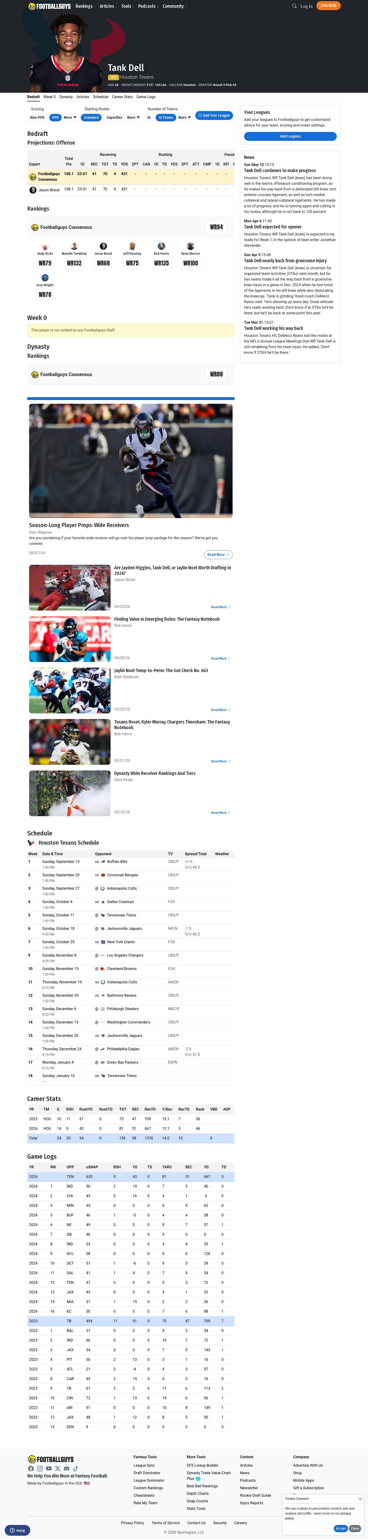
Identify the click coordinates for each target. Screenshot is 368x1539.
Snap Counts (197, 1501)
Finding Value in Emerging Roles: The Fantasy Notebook (167, 619)
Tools (127, 6)
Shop (297, 1473)
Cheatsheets (144, 1495)
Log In (306, 6)
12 (166, 117)
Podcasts (148, 6)
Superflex (114, 117)
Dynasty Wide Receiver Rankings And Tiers (155, 773)
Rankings (86, 6)
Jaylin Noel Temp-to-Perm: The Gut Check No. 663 (161, 670)
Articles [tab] (83, 97)
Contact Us (196, 1523)
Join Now (328, 5)
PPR (55, 117)
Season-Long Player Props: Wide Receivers (79, 525)
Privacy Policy (132, 1523)
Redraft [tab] (33, 97)
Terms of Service (166, 1523)
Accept (341, 1529)
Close (355, 1529)
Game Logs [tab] (145, 97)
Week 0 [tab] (49, 97)
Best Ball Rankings (202, 1486)
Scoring (37, 109)
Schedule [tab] (100, 97)
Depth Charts (198, 1493)
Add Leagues (290, 136)
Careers (240, 1523)
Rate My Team (145, 1503)
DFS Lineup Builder (202, 1465)
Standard (91, 117)
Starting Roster (97, 109)
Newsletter (249, 1488)
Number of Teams (163, 109)
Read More (218, 554)
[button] (70, 117)
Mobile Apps (303, 1480)
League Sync (144, 1465)
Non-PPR (37, 117)
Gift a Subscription (308, 1488)
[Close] (360, 1498)
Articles (108, 6)
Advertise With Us (308, 1465)
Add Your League (214, 115)
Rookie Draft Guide (255, 1495)
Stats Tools (196, 1508)
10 (149, 117)
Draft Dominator (147, 1473)
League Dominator (149, 1480)
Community (175, 6)
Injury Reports (251, 1503)
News (244, 1473)
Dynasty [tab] (66, 97)
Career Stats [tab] (122, 97)
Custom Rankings (148, 1488)
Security (219, 1523)
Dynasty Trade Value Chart (209, 1476)
